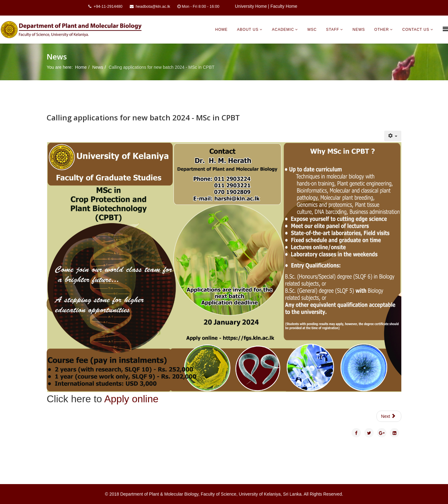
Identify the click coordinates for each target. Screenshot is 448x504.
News (358, 29)
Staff (332, 29)
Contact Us (415, 29)
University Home (251, 6)
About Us (248, 29)
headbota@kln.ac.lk (153, 6)
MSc (312, 29)
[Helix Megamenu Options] (445, 29)
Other (381, 29)
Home (221, 29)
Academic (283, 29)
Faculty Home (283, 6)
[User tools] (392, 136)
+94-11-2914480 (108, 6)
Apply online (131, 398)
